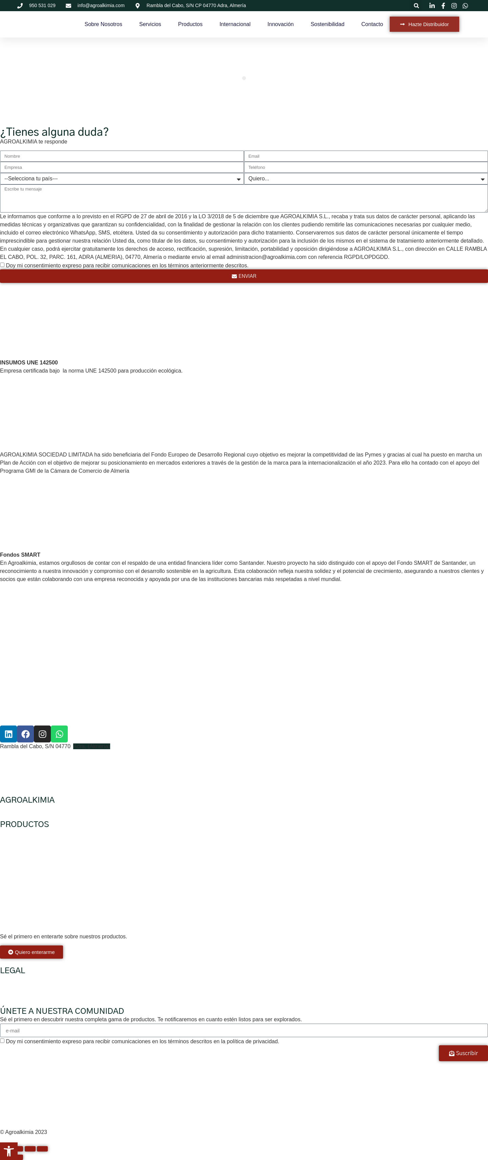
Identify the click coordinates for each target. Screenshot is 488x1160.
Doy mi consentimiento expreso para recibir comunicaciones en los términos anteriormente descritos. (127, 265)
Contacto (372, 24)
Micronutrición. (17, 910)
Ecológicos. (14, 832)
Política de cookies (22, 995)
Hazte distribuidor (125, 808)
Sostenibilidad (328, 24)
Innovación (280, 24)
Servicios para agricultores (70, 808)
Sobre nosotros (18, 808)
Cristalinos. (13, 923)
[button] (416, 5)
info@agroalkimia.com (27, 771)
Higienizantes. (17, 871)
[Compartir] (30, 1149)
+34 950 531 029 (20, 754)
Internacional (235, 24)
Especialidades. (19, 897)
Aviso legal (13, 979)
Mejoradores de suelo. (27, 884)
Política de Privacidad (26, 987)
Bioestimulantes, (20, 858)
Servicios (150, 24)
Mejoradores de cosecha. (30, 845)
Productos (190, 24)
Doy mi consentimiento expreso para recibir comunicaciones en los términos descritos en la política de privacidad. (142, 1041)
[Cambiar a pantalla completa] (17, 1149)
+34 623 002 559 (20, 762)
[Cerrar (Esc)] (42, 1149)
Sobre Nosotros (103, 24)
